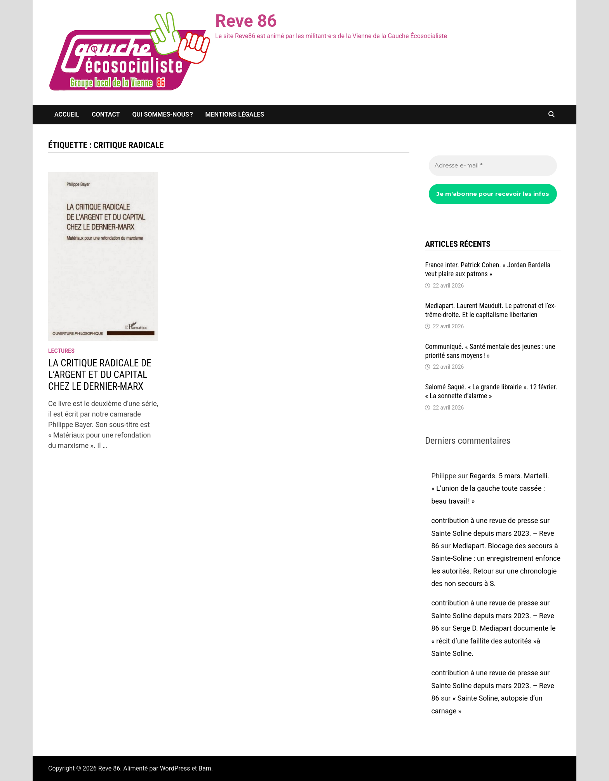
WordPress (175, 768)
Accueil (66, 114)
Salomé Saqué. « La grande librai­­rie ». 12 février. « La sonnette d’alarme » (491, 391)
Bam (204, 768)
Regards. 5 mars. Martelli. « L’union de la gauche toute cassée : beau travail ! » (490, 488)
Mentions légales (234, 114)
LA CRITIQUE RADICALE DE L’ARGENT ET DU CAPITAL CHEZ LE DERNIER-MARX (99, 374)
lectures (61, 351)
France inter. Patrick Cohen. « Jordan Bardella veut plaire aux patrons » (487, 269)
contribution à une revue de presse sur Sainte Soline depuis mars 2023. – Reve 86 (492, 533)
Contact (106, 114)
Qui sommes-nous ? (162, 114)
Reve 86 (246, 21)
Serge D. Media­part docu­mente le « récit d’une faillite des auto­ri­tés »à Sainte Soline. (493, 640)
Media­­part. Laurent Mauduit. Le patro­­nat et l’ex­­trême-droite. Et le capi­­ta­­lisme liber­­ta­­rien (490, 310)
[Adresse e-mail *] (493, 165)
